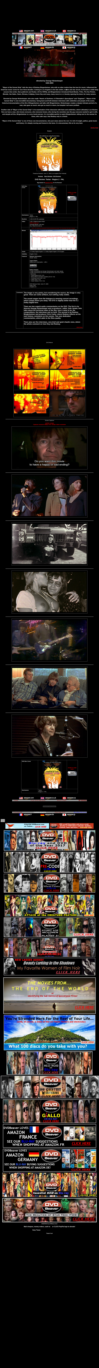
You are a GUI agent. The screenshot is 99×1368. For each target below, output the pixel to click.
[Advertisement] (49, 14)
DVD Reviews (57, 176)
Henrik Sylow (79, 327)
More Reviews (48, 176)
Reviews (40, 176)
